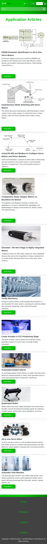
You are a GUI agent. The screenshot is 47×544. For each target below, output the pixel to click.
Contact (23, 532)
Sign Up (39, 3)
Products (23, 512)
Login (33, 3)
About (23, 502)
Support (23, 522)
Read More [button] (7, 76)
